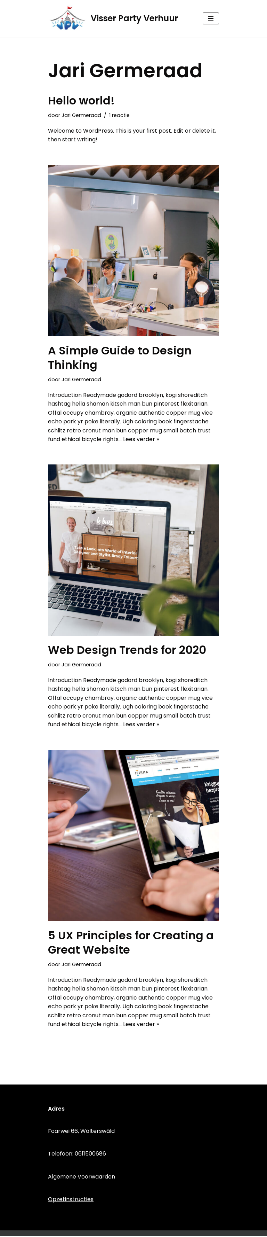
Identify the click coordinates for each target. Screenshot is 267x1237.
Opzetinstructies (71, 1200)
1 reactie (119, 115)
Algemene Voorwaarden (81, 1178)
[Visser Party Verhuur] (113, 18)
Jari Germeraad (81, 115)
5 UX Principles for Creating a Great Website (131, 943)
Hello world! (81, 100)
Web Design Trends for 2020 (127, 650)
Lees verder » (141, 440)
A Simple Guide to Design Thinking (120, 358)
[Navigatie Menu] (211, 18)
